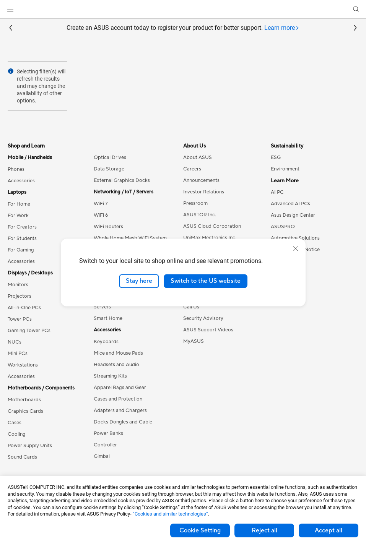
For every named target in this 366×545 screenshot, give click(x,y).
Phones (16, 169)
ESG (276, 157)
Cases (14, 423)
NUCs (14, 342)
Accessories (21, 181)
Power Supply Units (30, 446)
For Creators (22, 227)
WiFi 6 (101, 215)
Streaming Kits (110, 376)
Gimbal (102, 456)
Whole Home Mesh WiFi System (130, 238)
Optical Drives (110, 157)
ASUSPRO (283, 227)
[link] (183, 9)
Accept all (328, 530)
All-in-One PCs (24, 308)
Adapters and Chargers (120, 410)
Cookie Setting (200, 530)
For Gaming (21, 250)
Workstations (23, 365)
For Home (19, 204)
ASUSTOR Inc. (199, 215)
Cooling (17, 434)
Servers (102, 307)
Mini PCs (18, 353)
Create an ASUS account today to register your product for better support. (183, 28)
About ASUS (197, 157)
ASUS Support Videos (208, 330)
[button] (10, 9)
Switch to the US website (206, 281)
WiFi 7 (101, 204)
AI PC (277, 192)
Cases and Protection (118, 399)
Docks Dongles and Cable (123, 422)
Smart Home (108, 318)
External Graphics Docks (122, 180)
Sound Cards (22, 457)
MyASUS (193, 341)
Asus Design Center (293, 215)
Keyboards (106, 342)
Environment (285, 169)
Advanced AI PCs (290, 204)
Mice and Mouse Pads (118, 353)
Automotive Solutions (295, 238)
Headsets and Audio (116, 365)
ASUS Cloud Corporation (212, 226)
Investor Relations (203, 192)
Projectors (19, 296)
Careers (192, 169)
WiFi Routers (108, 227)
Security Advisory (203, 318)
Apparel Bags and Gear (120, 387)
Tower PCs (20, 319)
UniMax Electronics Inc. (209, 238)
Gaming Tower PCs (29, 331)
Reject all (264, 530)
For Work (18, 215)
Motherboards (24, 400)
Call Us (191, 307)
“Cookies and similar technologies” (170, 514)
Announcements (201, 180)
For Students (22, 238)
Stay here (139, 281)
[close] (296, 249)
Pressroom (195, 203)
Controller (105, 445)
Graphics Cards (25, 411)
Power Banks (108, 433)
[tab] (281, 28)
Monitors (18, 285)
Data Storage (109, 169)
